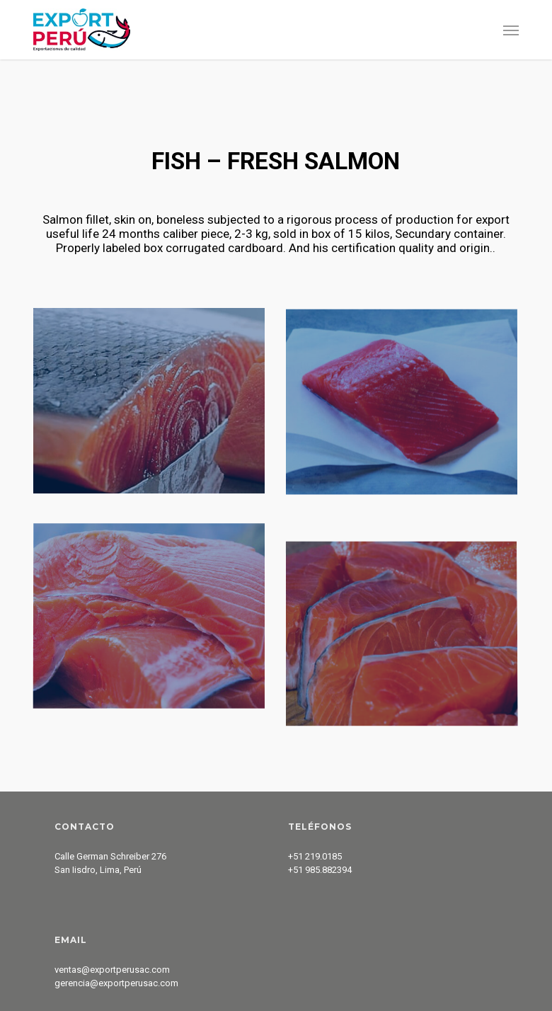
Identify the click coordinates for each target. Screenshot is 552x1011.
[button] (511, 30)
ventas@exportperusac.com (112, 969)
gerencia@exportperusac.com (116, 983)
